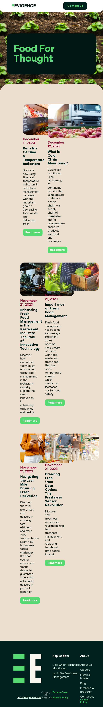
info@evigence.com (29, 697)
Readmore (32, 232)
